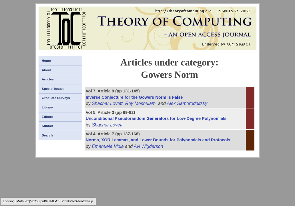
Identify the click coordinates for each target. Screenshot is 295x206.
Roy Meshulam (140, 103)
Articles (48, 79)
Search (47, 135)
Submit (47, 126)
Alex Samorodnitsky (187, 103)
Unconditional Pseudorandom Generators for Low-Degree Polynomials (156, 118)
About (46, 70)
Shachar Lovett (107, 103)
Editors (47, 116)
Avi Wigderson (148, 146)
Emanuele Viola (108, 146)
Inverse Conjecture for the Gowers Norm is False (134, 97)
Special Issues (53, 88)
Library (47, 107)
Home (46, 60)
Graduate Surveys (56, 98)
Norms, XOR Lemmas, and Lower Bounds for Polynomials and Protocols (158, 140)
